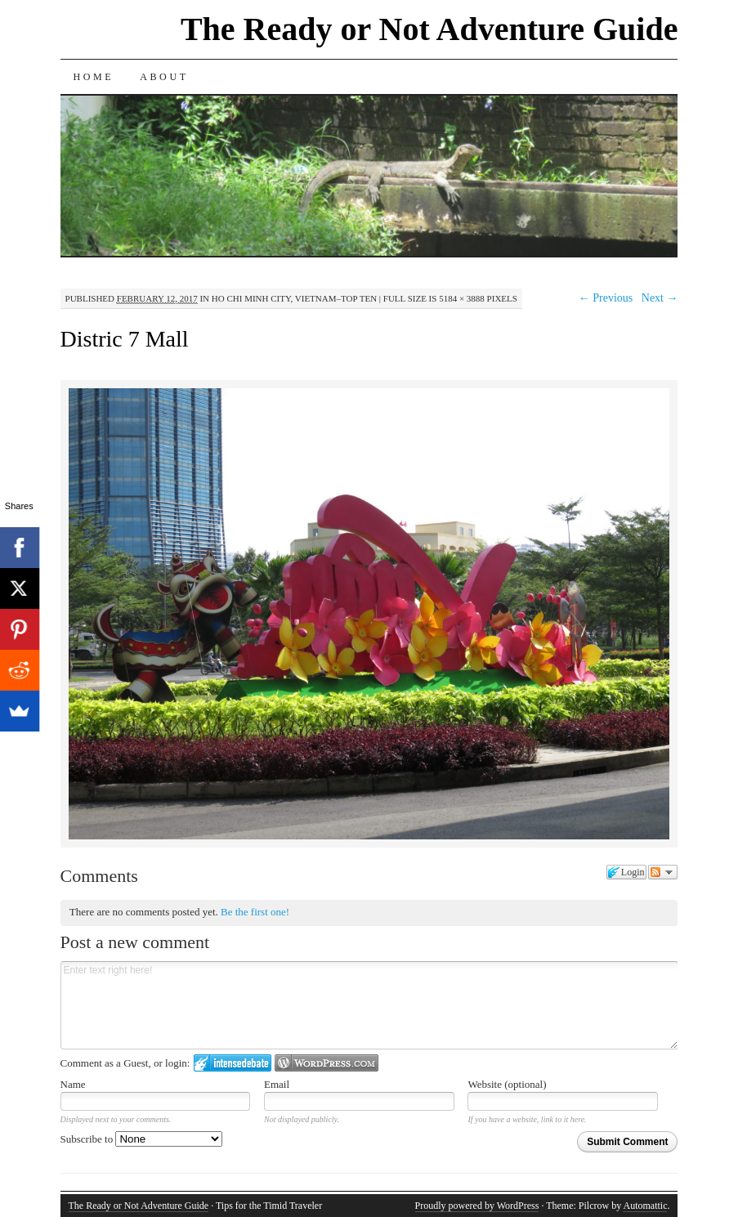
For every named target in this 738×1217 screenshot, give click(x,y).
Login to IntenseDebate (232, 1063)
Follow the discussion (663, 872)
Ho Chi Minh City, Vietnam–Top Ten (294, 298)
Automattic (645, 1205)
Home (94, 77)
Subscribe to (141, 1139)
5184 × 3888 (462, 298)
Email (276, 1084)
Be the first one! (255, 912)
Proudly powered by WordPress (477, 1205)
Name (73, 1084)
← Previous (606, 298)
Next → (660, 298)
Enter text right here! (369, 1005)
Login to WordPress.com (326, 1063)
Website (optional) (506, 1084)
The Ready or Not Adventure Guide (429, 29)
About (164, 77)
